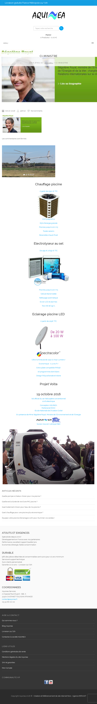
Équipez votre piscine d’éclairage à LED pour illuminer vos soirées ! (28, 518)
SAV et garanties (8, 662)
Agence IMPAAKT (79, 696)
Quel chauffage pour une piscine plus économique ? (22, 512)
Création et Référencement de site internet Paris (53, 696)
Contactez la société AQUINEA (14, 637)
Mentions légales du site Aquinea (15, 657)
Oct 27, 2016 (10, 111)
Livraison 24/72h (8, 631)
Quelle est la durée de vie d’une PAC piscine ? (19, 502)
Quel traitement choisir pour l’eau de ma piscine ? (21, 507)
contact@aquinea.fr (9, 599)
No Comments (36, 111)
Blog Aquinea (7, 626)
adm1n (23, 111)
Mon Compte (7, 668)
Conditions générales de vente (14, 652)
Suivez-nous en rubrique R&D (48, 424)
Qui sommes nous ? (9, 620)
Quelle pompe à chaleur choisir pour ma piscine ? (21, 496)
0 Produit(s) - (48, 36)
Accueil (49, 63)
